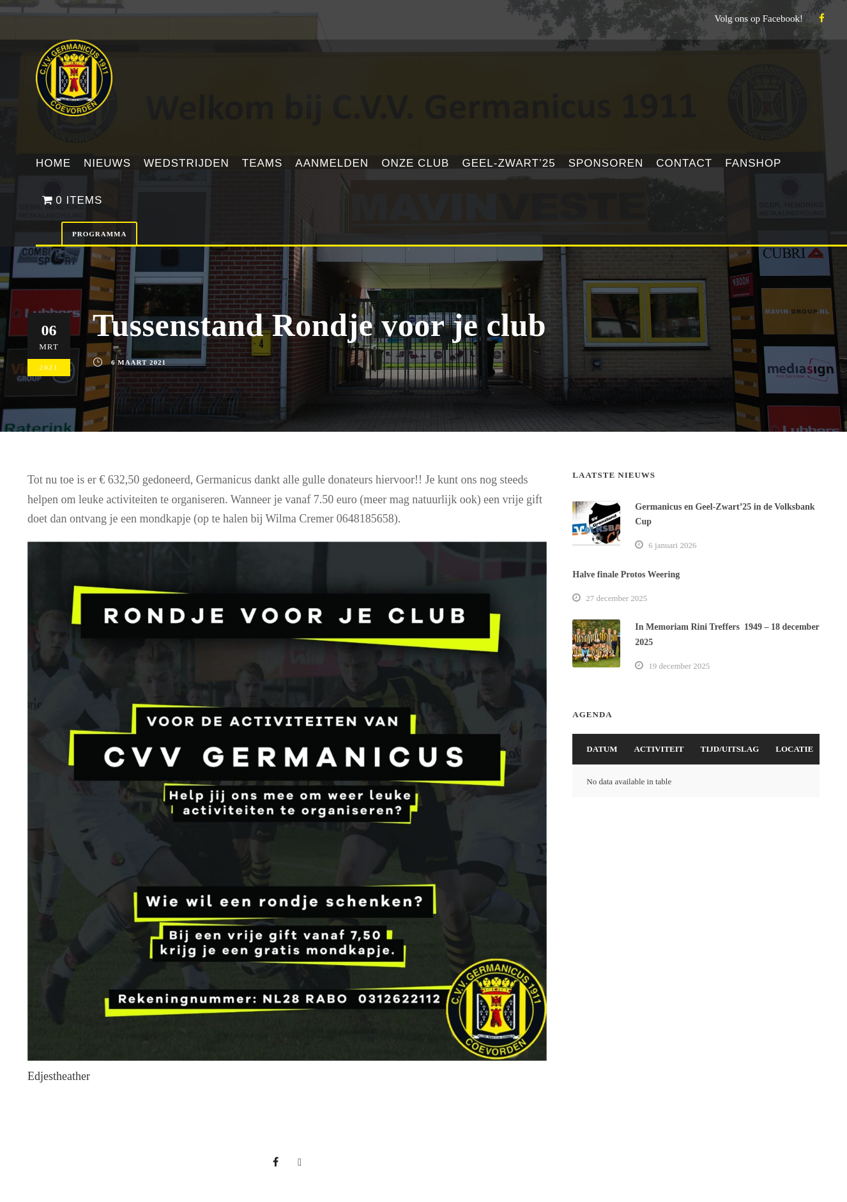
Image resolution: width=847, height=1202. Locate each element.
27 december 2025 (616, 598)
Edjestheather (58, 1076)
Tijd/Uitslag (730, 749)
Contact (684, 163)
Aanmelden (332, 163)
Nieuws (107, 163)
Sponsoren (606, 163)
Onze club (415, 163)
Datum (601, 749)
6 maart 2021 (138, 362)
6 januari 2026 (672, 545)
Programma (99, 234)
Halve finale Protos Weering (626, 574)
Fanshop (753, 163)
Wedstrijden (186, 163)
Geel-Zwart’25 (508, 163)
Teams (262, 163)
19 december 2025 (679, 666)
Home (53, 163)
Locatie (794, 749)
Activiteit (658, 749)
